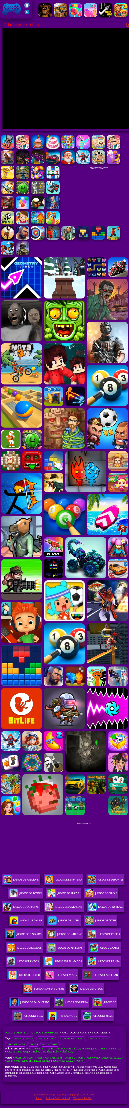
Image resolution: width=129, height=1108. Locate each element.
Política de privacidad (58, 1098)
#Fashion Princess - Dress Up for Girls (63, 1057)
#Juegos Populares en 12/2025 (58, 1060)
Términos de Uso (82, 1098)
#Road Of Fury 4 (24, 1057)
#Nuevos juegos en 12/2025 (107, 1057)
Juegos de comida (23, 1038)
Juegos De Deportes (105, 881)
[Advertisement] (98, 192)
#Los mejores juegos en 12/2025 (23, 1060)
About (38, 1098)
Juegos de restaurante (72, 1038)
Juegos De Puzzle (63, 894)
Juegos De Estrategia (63, 881)
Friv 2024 (33, 1044)
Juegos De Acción (25, 894)
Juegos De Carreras (20, 908)
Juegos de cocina (99, 1038)
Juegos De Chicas (101, 894)
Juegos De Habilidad (21, 881)
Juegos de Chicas (45, 1032)
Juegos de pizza (46, 1038)
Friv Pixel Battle (16, 1044)
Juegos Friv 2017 (12, 9)
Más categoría (50, 1044)
